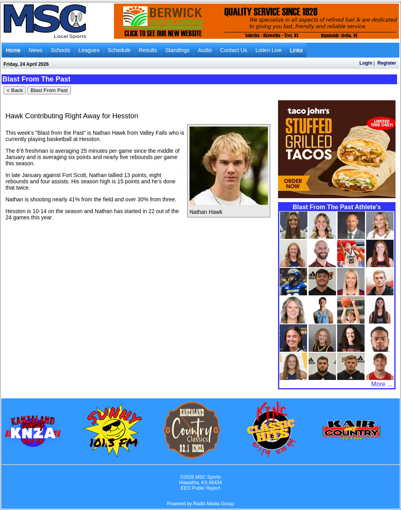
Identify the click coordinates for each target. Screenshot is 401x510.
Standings (177, 50)
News (35, 50)
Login (365, 63)
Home (13, 50)
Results (148, 50)
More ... (381, 384)
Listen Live (268, 50)
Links (296, 50)
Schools (60, 50)
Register (387, 63)
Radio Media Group (213, 503)
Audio (205, 50)
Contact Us (233, 50)
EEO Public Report (200, 488)
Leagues (88, 50)
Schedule (119, 50)
